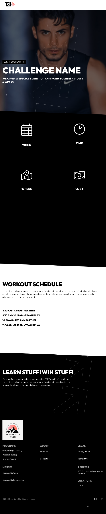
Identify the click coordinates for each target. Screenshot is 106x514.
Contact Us (44, 459)
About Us (44, 452)
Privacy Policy (84, 452)
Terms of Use (83, 459)
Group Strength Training (12, 450)
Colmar (81, 485)
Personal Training (9, 455)
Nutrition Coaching (10, 459)
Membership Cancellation (13, 480)
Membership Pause (10, 473)
